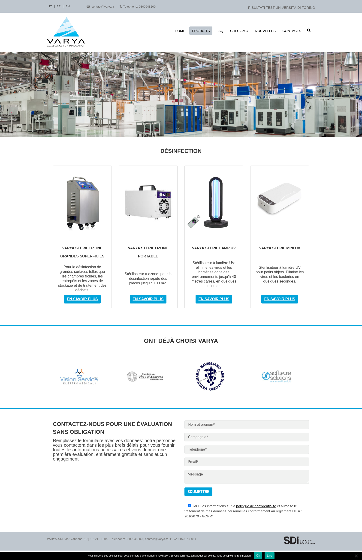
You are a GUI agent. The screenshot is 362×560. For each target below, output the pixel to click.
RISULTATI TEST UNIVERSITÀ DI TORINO (281, 7)
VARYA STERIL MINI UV (279, 248)
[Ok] (356, 556)
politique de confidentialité (256, 506)
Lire (269, 555)
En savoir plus (82, 299)
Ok (258, 555)
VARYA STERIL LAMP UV (214, 248)
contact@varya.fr (102, 6)
